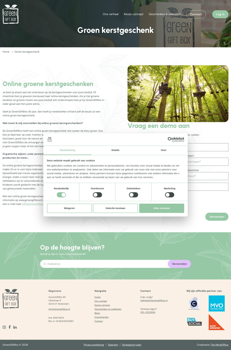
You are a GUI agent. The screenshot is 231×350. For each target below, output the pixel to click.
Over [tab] (164, 150)
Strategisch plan (131, 344)
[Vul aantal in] (189, 187)
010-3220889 (147, 312)
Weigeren (69, 208)
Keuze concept (133, 14)
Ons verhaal (111, 14)
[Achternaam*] (203, 162)
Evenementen (101, 317)
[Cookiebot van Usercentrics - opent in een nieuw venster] (170, 139)
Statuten (113, 344)
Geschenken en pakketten (107, 309)
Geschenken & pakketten (165, 14)
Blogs (97, 313)
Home (6, 51)
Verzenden (216, 217)
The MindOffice (219, 344)
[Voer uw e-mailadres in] (115, 264)
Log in (220, 14)
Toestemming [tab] (67, 150)
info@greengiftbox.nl (34, 204)
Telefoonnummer (189, 170)
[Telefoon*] (203, 176)
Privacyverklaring (94, 344)
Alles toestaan (162, 208)
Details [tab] (115, 150)
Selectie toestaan (115, 208)
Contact (196, 14)
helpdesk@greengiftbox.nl (153, 300)
